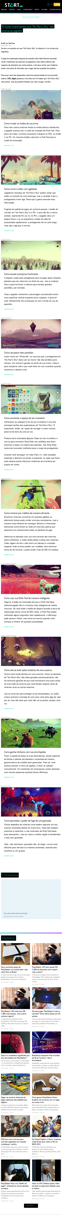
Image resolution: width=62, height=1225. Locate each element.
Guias (19, 9)
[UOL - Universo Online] (21, 6)
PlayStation (31, 17)
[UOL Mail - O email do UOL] (48, 4)
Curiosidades (27, 9)
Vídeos (37, 9)
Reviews (4, 9)
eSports (12, 9)
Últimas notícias (55, 9)
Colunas (44, 9)
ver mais (31, 1205)
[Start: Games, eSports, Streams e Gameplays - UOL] (12, 5)
